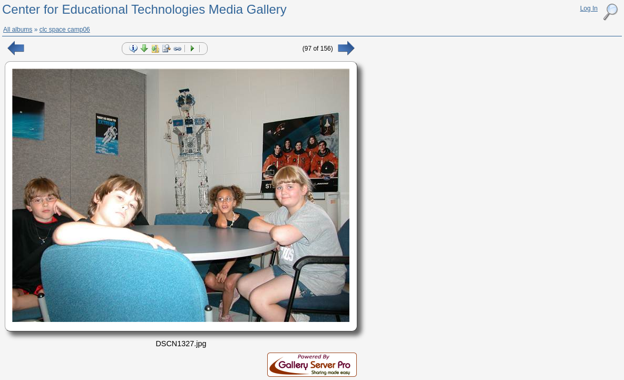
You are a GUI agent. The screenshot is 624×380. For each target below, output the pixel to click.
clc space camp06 (65, 29)
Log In (589, 8)
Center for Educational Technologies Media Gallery (144, 9)
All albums (17, 29)
